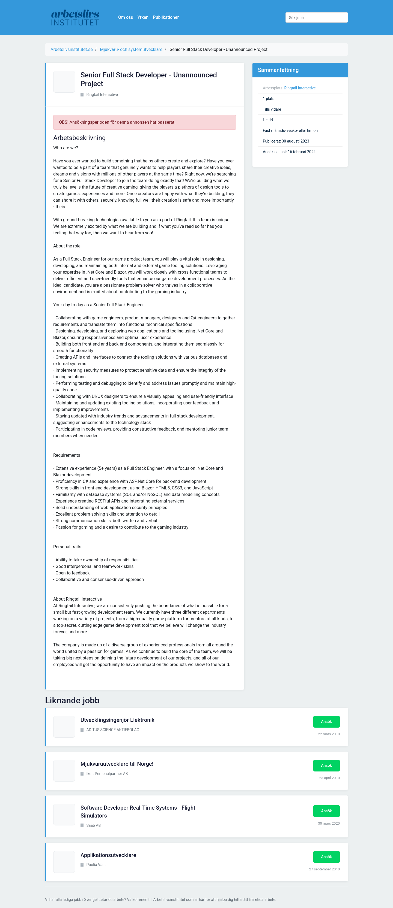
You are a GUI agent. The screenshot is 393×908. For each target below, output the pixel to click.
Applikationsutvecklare (108, 855)
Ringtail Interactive (300, 88)
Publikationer (166, 17)
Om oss (125, 17)
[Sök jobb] (316, 17)
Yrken (142, 17)
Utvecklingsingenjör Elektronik (117, 720)
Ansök (326, 721)
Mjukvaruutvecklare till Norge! (117, 764)
